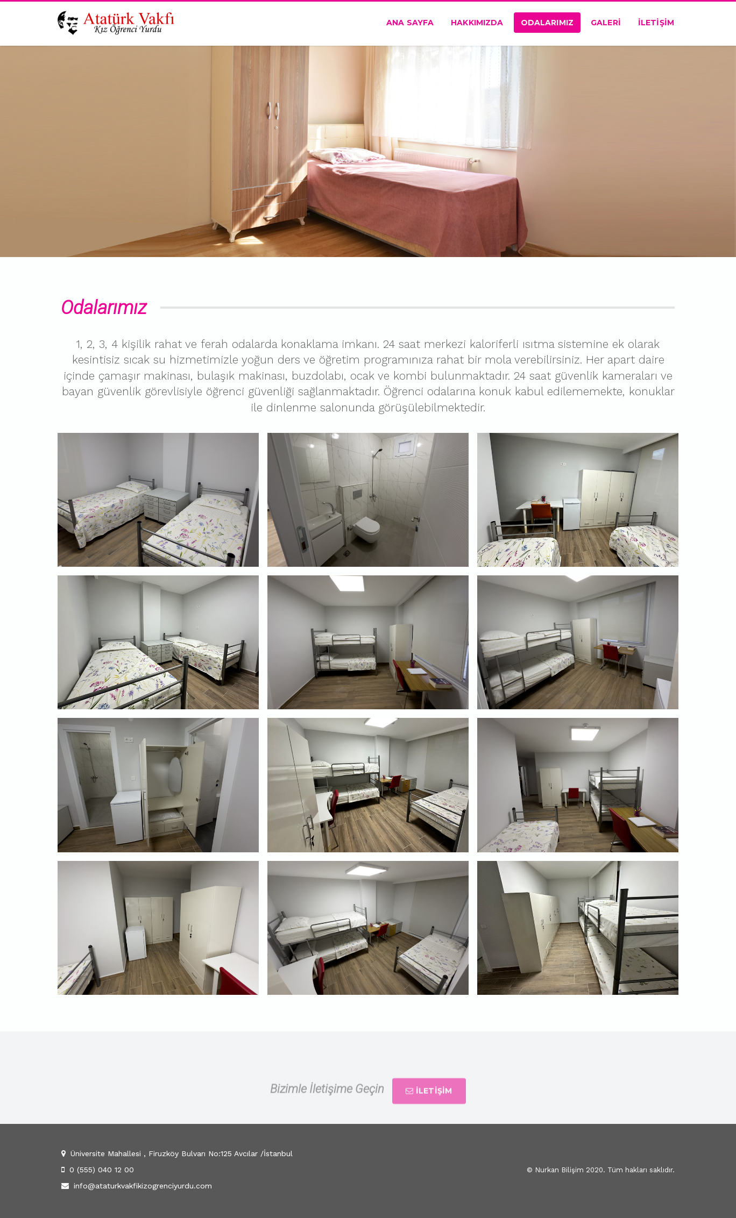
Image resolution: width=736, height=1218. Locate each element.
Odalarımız (547, 22)
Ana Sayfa (410, 22)
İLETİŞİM (429, 1103)
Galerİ (606, 22)
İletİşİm (656, 22)
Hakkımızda (477, 22)
